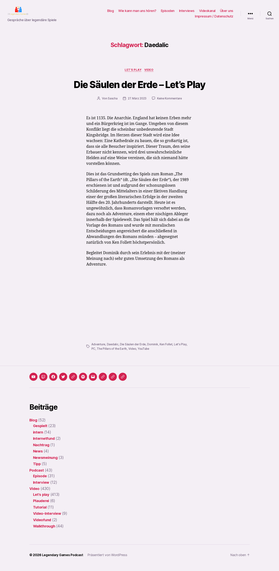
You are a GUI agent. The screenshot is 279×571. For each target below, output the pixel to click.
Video (149, 75)
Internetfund (44, 444)
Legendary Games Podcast (63, 561)
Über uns (226, 13)
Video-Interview (48, 519)
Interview (42, 488)
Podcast (36, 476)
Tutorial (40, 513)
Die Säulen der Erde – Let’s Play (139, 90)
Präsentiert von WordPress (109, 561)
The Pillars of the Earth (112, 354)
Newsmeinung (46, 463)
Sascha (112, 104)
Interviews (187, 13)
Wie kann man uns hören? (137, 13)
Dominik (154, 350)
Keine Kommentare (170, 104)
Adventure (98, 350)
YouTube (145, 354)
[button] (103, 382)
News (38, 457)
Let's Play (182, 350)
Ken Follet (167, 350)
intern (38, 438)
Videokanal (207, 13)
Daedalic (113, 350)
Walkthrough (45, 532)
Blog (110, 13)
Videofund (43, 525)
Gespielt (41, 431)
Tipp (37, 469)
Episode (40, 481)
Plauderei (42, 506)
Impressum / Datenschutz (214, 19)
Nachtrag (41, 450)
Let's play (133, 75)
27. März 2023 (137, 104)
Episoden (167, 13)
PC (93, 354)
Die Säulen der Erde (134, 350)
